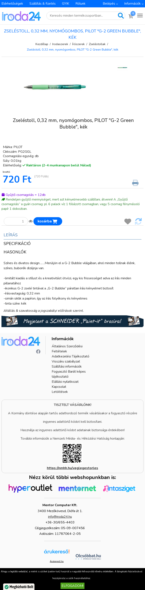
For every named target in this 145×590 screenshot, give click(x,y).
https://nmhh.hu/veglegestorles (72, 468)
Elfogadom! (72, 585)
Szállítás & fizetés (42, 3)
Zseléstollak (97, 44)
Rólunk (80, 3)
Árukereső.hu (56, 561)
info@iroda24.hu (60, 516)
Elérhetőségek (12, 3)
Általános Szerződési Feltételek (67, 349)
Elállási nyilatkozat (65, 381)
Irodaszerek (60, 44)
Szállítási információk (67, 366)
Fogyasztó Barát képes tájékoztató (69, 374)
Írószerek (78, 44)
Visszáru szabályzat (66, 361)
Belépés (109, 3)
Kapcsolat (59, 386)
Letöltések (60, 391)
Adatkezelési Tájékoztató (70, 356)
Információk (132, 3)
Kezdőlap (42, 44)
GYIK (65, 3)
